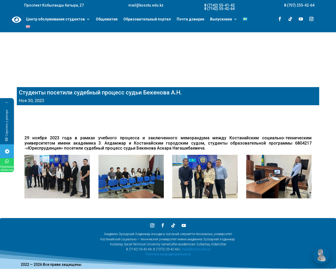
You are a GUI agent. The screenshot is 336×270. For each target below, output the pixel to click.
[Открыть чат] (321, 255)
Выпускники (221, 19)
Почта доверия (190, 19)
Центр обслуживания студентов (55, 19)
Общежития (107, 19)
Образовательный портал (147, 19)
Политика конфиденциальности (168, 254)
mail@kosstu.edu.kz (196, 249)
